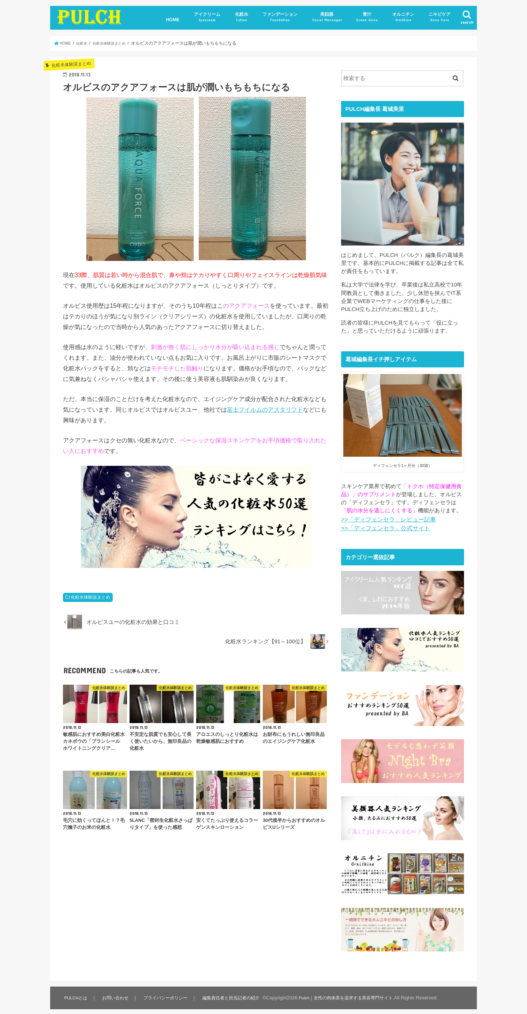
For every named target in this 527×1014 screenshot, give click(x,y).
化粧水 (241, 17)
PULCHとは (76, 991)
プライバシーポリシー (166, 991)
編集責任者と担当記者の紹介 (233, 991)
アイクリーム (207, 17)
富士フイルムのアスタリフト (265, 409)
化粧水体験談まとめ (90, 597)
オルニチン (403, 17)
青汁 (367, 17)
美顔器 (327, 17)
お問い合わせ (115, 991)
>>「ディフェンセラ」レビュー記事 (385, 519)
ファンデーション (280, 17)
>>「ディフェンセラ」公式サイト (382, 527)
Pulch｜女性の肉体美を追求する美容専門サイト (353, 991)
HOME (172, 19)
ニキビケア (440, 17)
